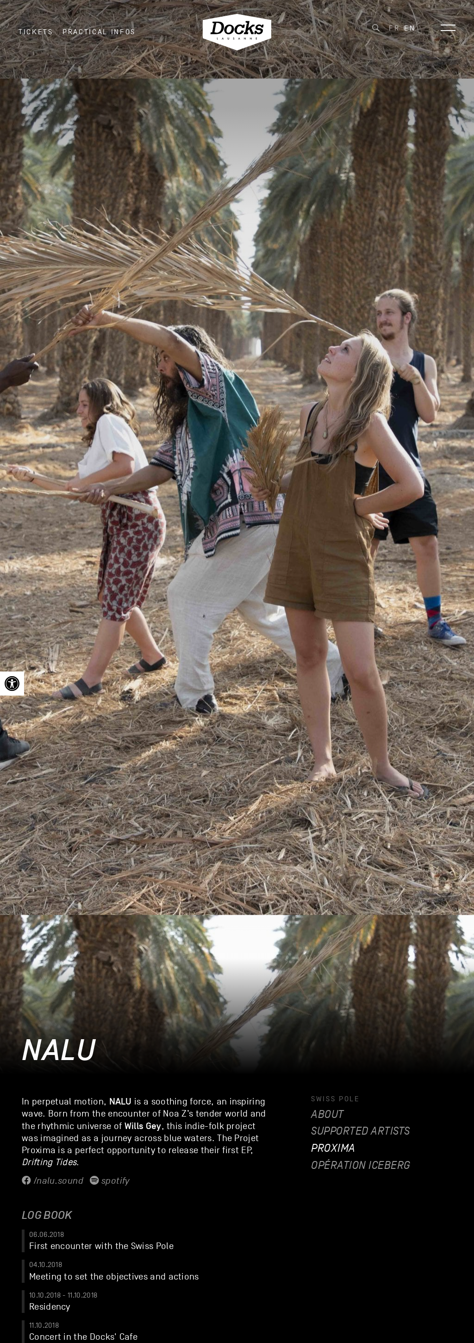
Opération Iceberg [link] (361, 1165)
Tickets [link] (36, 36)
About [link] (327, 1114)
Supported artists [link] (360, 1131)
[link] (12, 684)
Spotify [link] (109, 1181)
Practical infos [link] (99, 36)
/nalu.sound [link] (52, 1181)
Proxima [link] (333, 1148)
